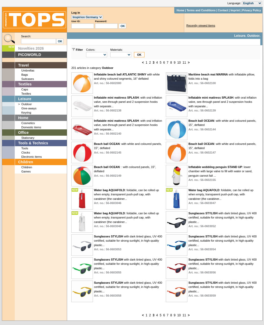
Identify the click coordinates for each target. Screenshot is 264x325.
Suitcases (27, 78)
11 (184, 62)
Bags (24, 74)
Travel (23, 65)
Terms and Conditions (201, 10)
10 (179, 62)
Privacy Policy (251, 10)
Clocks (25, 152)
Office (23, 132)
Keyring (26, 112)
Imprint (235, 10)
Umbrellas (27, 70)
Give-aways (28, 108)
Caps (24, 89)
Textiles (25, 84)
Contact (223, 10)
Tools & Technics (33, 143)
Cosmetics (28, 123)
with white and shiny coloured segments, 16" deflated (127, 79)
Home (180, 10)
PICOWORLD (29, 55)
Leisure (24, 99)
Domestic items (31, 127)
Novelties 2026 (31, 48)
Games (26, 171)
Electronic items (31, 156)
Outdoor (26, 104)
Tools (24, 148)
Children (25, 162)
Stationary (27, 137)
